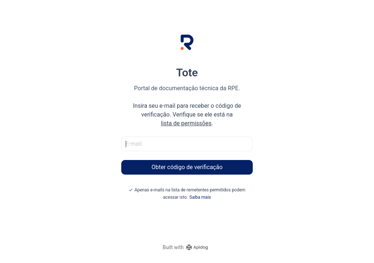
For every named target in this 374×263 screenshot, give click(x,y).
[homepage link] (187, 247)
